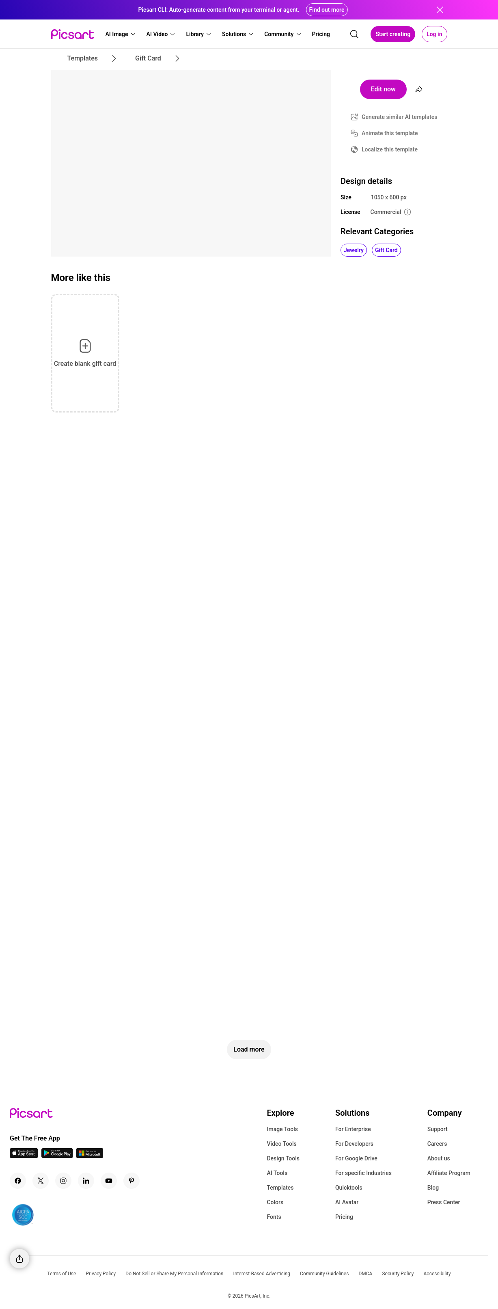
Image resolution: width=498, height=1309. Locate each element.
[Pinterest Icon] (131, 1181)
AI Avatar (346, 1202)
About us (438, 1158)
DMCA (365, 1274)
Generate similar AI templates (400, 117)
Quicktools (348, 1187)
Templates (280, 1187)
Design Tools (283, 1158)
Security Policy (398, 1274)
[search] (354, 34)
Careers (437, 1144)
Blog (433, 1187)
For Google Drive (356, 1158)
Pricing (344, 1217)
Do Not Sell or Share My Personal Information (174, 1274)
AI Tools (277, 1173)
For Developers (354, 1144)
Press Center (443, 1202)
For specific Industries (363, 1173)
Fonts (274, 1217)
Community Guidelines (324, 1274)
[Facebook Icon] (18, 1181)
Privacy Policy (101, 1274)
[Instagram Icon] (63, 1181)
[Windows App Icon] (89, 1156)
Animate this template (390, 133)
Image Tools (282, 1129)
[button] (121, 34)
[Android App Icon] (57, 1156)
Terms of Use (61, 1274)
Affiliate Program (448, 1173)
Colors (275, 1202)
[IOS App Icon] (24, 1156)
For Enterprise (353, 1129)
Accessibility (437, 1274)
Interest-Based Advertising (261, 1274)
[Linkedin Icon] (86, 1181)
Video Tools (281, 1144)
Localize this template (390, 149)
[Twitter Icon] (40, 1181)
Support (437, 1129)
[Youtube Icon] (109, 1181)
